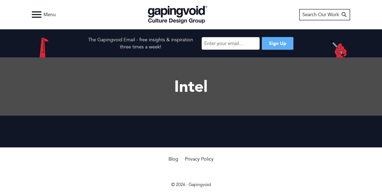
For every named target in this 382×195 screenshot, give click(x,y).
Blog (173, 159)
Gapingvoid (177, 14)
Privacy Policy (199, 159)
